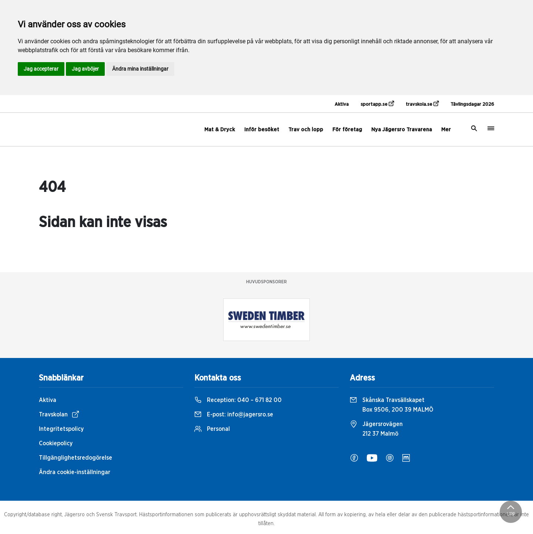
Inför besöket (261, 129)
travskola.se (422, 104)
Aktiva (342, 104)
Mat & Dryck (219, 129)
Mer (446, 129)
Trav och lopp (305, 129)
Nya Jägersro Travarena (401, 129)
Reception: (238, 400)
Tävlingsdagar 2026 (472, 104)
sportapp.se (377, 104)
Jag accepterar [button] (41, 69)
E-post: (233, 414)
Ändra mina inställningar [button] (140, 69)
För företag (347, 129)
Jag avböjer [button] (85, 69)
